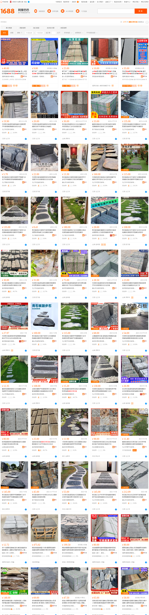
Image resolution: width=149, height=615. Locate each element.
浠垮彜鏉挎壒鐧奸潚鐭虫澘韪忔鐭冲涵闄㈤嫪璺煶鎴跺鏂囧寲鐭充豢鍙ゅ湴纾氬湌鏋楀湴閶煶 (134, 602)
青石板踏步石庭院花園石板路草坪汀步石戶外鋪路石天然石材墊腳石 (74, 178)
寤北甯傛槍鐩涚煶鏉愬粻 (69, 553)
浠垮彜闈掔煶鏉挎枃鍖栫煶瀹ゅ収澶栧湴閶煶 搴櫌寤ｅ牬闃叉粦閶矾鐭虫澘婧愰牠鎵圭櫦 (44, 602)
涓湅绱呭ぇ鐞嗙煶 (8, 79)
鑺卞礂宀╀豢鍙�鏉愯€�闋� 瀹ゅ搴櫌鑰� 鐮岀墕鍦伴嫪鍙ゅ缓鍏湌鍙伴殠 (74, 72)
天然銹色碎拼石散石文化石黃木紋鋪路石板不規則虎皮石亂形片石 (104, 443)
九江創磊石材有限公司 (39, 235)
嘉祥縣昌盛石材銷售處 (129, 288)
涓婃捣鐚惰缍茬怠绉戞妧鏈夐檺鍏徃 (39, 553)
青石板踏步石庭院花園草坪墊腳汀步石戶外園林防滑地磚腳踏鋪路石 (14, 178)
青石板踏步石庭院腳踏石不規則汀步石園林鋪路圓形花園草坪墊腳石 (14, 231)
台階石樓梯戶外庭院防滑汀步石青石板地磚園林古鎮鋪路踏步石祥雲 (44, 390)
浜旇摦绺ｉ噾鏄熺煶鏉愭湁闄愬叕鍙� (39, 76)
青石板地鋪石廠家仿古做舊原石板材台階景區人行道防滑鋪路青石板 (104, 231)
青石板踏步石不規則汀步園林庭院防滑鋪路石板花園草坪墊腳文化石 (134, 178)
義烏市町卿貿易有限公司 (69, 447)
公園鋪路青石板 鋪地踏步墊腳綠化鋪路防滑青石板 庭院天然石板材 (104, 337)
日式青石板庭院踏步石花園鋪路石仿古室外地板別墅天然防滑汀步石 (74, 496)
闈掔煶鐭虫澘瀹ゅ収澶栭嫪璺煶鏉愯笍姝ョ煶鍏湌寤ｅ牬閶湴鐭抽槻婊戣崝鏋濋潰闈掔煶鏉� (134, 549)
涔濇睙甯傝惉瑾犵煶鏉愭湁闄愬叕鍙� (69, 606)
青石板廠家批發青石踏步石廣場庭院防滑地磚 (74, 390)
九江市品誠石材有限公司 (129, 129)
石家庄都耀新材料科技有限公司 (69, 500)
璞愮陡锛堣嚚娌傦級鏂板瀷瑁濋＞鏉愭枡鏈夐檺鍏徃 (99, 76)
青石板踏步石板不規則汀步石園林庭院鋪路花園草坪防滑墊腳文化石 (44, 337)
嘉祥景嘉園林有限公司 (69, 288)
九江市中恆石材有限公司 (129, 182)
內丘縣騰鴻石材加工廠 (99, 447)
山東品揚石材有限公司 (9, 447)
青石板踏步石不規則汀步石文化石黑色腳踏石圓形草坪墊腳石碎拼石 (134, 231)
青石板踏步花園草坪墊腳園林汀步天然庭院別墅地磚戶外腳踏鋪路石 (74, 337)
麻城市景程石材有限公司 (9, 500)
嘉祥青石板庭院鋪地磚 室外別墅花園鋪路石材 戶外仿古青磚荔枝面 (74, 284)
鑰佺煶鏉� (78, 79)
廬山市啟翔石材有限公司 (39, 341)
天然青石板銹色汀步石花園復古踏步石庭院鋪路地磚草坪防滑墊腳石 (74, 231)
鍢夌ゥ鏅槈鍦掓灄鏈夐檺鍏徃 (129, 606)
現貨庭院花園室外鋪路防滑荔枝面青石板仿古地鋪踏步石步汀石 (134, 284)
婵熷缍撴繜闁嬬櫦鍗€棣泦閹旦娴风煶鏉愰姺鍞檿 (39, 606)
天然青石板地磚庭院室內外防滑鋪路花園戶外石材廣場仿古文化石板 (44, 178)
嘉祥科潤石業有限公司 (99, 341)
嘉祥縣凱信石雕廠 (128, 394)
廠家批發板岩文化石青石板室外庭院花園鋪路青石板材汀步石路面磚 (104, 125)
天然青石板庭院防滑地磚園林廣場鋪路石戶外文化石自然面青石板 (14, 337)
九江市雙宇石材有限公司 (129, 447)
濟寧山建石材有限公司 (69, 129)
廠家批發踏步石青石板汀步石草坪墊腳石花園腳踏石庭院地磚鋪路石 (134, 443)
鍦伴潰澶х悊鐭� (139, 79)
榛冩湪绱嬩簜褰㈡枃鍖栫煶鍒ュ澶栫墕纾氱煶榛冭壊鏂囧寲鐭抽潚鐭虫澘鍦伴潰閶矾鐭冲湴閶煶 (14, 602)
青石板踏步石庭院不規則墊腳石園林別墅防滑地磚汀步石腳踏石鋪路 (44, 231)
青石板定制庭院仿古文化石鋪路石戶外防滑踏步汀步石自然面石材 (74, 125)
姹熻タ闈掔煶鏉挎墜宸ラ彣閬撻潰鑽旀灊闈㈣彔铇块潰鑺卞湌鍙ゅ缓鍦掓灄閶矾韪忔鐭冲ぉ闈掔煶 (74, 602)
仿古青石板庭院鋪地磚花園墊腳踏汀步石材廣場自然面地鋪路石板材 (134, 390)
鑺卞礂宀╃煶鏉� (68, 79)
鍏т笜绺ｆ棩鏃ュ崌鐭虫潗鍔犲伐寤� (99, 606)
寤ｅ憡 (24, 74)
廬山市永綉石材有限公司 (69, 182)
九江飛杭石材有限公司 (9, 182)
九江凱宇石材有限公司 (69, 341)
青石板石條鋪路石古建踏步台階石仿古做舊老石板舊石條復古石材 (14, 284)
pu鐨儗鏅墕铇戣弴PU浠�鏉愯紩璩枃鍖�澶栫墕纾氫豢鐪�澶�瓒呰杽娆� (104, 72)
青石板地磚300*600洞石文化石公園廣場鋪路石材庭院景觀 (44, 496)
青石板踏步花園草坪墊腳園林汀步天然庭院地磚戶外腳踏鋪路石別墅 (14, 496)
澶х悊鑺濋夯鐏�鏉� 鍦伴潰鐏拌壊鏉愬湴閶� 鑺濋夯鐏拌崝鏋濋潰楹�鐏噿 (134, 72)
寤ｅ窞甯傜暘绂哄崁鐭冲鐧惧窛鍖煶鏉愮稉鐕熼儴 (9, 606)
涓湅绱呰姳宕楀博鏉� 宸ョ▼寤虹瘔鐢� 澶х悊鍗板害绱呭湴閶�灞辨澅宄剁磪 (14, 72)
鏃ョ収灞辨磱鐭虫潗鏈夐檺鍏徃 (69, 76)
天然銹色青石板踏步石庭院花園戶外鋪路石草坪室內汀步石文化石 (104, 178)
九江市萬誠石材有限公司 (9, 394)
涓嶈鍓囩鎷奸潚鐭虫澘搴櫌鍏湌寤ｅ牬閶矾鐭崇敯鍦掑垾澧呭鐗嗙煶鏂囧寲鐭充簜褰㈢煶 (104, 602)
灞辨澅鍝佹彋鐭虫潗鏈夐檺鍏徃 (129, 553)
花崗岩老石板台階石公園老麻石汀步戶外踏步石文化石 (44, 443)
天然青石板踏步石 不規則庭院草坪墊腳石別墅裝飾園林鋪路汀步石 (104, 390)
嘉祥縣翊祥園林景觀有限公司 (9, 288)
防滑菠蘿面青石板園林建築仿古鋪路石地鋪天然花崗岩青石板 (14, 443)
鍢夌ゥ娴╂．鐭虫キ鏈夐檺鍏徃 (99, 553)
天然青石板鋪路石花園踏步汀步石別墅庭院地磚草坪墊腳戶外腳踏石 (134, 125)
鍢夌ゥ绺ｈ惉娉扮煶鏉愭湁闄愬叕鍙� (9, 553)
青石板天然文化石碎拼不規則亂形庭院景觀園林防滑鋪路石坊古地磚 (134, 496)
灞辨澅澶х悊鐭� (20, 79)
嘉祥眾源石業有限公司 (99, 235)
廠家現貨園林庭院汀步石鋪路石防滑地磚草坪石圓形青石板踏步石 (14, 390)
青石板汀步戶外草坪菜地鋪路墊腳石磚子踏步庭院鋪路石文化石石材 (104, 496)
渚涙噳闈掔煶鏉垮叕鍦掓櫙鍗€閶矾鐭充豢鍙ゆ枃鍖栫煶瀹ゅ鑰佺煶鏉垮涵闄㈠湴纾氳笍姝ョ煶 (104, 549)
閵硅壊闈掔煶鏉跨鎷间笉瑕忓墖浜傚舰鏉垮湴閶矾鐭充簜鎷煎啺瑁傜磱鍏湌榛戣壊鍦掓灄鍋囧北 (74, 549)
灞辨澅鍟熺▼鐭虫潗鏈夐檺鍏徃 (9, 76)
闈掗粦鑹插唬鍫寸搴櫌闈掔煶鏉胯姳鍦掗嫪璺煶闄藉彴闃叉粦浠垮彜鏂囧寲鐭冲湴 (44, 549)
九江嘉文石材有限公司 (9, 235)
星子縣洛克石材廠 (98, 129)
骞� (25, 76)
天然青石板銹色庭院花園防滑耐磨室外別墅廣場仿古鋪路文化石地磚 (44, 284)
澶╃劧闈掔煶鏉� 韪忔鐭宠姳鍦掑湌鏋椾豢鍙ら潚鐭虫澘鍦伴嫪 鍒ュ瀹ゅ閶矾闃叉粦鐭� (14, 549)
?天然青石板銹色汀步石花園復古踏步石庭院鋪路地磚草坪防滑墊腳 (74, 443)
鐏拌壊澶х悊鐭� (127, 79)
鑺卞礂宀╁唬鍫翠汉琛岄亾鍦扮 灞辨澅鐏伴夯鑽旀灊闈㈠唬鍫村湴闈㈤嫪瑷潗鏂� (44, 72)
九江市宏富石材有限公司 (9, 129)
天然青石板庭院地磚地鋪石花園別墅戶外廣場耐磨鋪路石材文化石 (14, 125)
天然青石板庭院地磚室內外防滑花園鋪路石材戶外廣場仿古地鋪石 (44, 125)
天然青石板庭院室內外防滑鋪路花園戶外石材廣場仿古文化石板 (104, 284)
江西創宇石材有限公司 (39, 129)
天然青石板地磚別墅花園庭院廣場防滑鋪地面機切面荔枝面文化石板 (134, 337)
